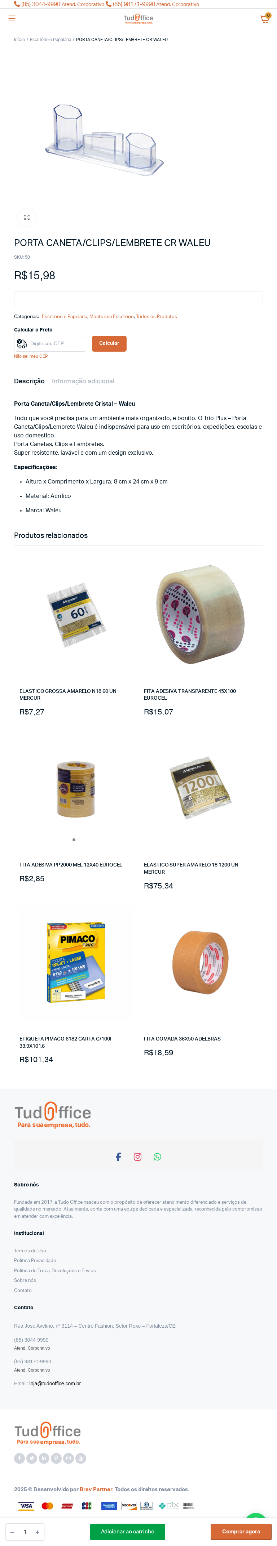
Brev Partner (96, 1489)
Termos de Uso (30, 1251)
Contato (23, 1290)
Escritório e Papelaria (50, 39)
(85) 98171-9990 (152, 4)
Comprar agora (241, 1531)
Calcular (109, 343)
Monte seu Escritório (111, 317)
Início (19, 39)
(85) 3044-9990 (60, 4)
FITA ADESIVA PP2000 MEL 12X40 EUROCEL (70, 865)
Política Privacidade (35, 1260)
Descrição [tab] (29, 381)
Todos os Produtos (156, 317)
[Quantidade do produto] (24, 1532)
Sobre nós (25, 1280)
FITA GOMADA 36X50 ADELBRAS (182, 1039)
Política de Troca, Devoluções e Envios (55, 1271)
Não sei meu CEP (31, 356)
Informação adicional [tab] (83, 381)
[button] (27, 218)
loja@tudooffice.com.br (55, 1383)
